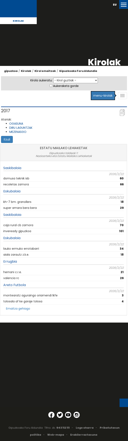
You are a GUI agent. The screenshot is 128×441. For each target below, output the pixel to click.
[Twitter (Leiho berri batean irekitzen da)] (60, 415)
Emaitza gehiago (18, 308)
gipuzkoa (11, 71)
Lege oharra (85, 427)
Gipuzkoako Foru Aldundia (78, 71)
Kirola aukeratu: (41, 80)
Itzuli (7, 139)
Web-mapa (55, 434)
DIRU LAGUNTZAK (20, 128)
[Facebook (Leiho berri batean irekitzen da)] (51, 415)
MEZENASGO (17, 132)
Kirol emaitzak (45, 71)
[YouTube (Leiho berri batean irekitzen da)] (68, 415)
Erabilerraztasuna (83, 434)
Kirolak (18, 20)
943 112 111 (63, 427)
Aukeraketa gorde (66, 86)
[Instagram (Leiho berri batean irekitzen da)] (76, 415)
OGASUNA (16, 124)
